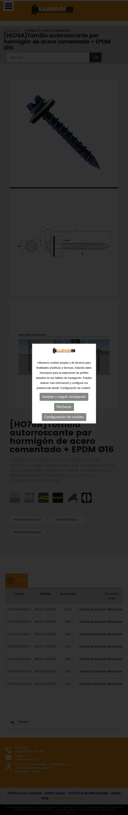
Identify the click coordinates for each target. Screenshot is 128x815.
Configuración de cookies (64, 410)
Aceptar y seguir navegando (64, 390)
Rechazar (63, 400)
